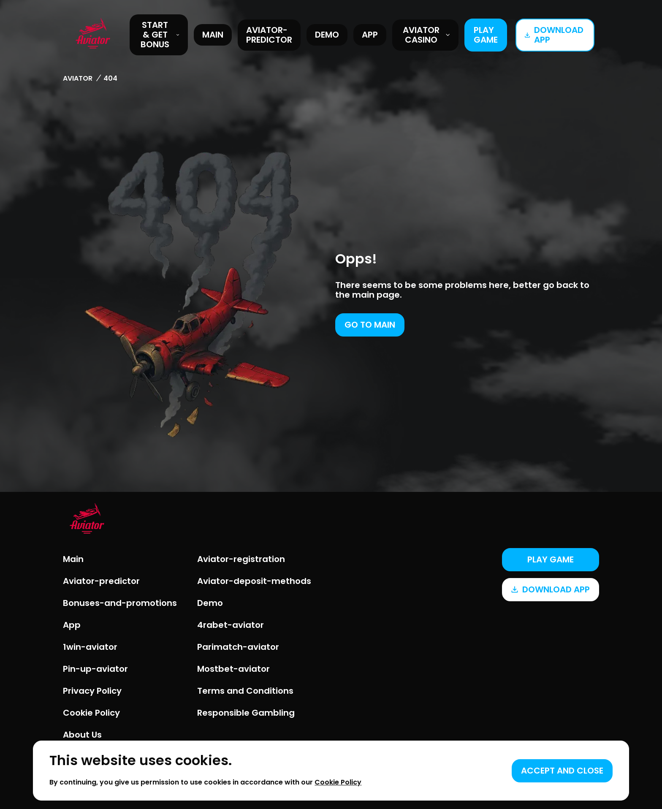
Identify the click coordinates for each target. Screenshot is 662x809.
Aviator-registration (241, 559)
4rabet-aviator (230, 625)
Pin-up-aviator (95, 669)
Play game (486, 35)
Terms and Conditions (245, 691)
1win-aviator (90, 647)
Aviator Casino (426, 35)
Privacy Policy (92, 691)
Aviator (77, 78)
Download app (554, 35)
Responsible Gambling (246, 713)
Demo (327, 35)
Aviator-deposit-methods (254, 581)
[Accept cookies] (562, 770)
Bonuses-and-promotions (120, 603)
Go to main (370, 325)
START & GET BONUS (160, 34)
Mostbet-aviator (233, 669)
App (370, 35)
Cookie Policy (91, 713)
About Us (82, 735)
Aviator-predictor (269, 35)
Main (212, 35)
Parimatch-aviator (238, 647)
